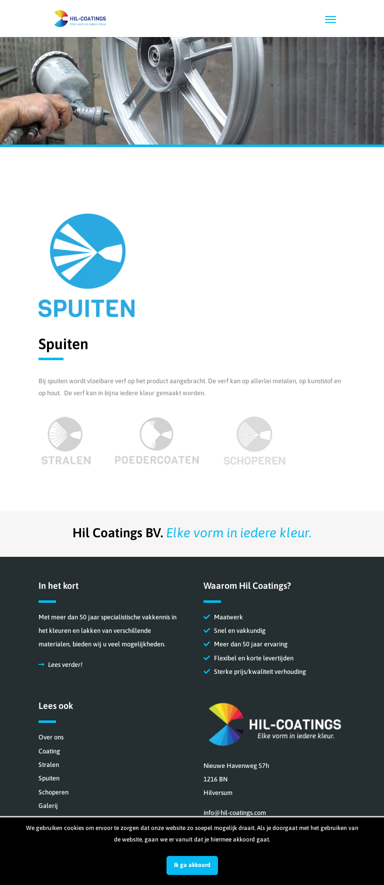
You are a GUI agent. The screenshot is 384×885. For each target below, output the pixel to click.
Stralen (48, 764)
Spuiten (49, 778)
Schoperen (53, 792)
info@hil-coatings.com (235, 812)
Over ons (51, 737)
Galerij (48, 805)
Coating (49, 751)
